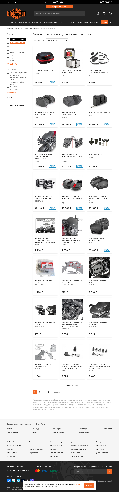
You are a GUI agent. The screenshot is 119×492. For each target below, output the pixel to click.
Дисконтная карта (77, 442)
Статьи (31, 445)
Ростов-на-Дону (84, 432)
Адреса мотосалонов (14, 445)
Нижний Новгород (59, 432)
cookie (28, 486)
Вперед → (58, 392)
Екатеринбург (107, 429)
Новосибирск (83, 429)
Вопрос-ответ (33, 453)
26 (49, 392)
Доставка (53, 449)
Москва (9, 429)
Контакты (10, 449)
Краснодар (35, 429)
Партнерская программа (104, 442)
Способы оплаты (56, 445)
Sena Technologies (77, 456)
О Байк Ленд (11, 442)
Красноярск (56, 429)
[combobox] (57, 40)
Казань (34, 432)
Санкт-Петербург (12, 432)
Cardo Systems (76, 453)
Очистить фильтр (17, 105)
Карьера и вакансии (36, 449)
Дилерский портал (102, 453)
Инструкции (54, 456)
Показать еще (72, 385)
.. (44, 392)
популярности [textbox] (52, 40)
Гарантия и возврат (57, 442)
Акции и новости (34, 442)
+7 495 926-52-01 (56, 2)
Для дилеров (13, 2)
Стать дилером (12, 453)
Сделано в (100, 481)
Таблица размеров (56, 453)
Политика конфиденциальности (18, 489)
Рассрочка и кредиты (78, 449)
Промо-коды (11, 456)
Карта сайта (100, 449)
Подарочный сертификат (79, 445)
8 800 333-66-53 (106, 2)
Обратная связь (101, 445)
